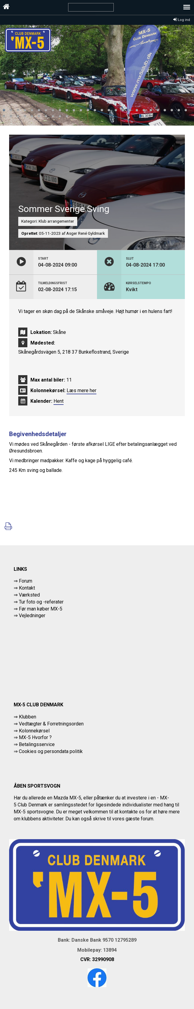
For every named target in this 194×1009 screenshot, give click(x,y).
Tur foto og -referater (41, 602)
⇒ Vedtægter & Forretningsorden (49, 724)
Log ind (181, 20)
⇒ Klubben (25, 717)
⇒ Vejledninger (29, 615)
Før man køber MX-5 (40, 609)
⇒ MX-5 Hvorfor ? (33, 737)
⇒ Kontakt (24, 588)
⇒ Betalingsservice (34, 744)
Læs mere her (81, 390)
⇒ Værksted (27, 595)
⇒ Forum (23, 581)
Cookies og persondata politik (51, 751)
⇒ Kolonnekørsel (32, 731)
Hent (59, 401)
